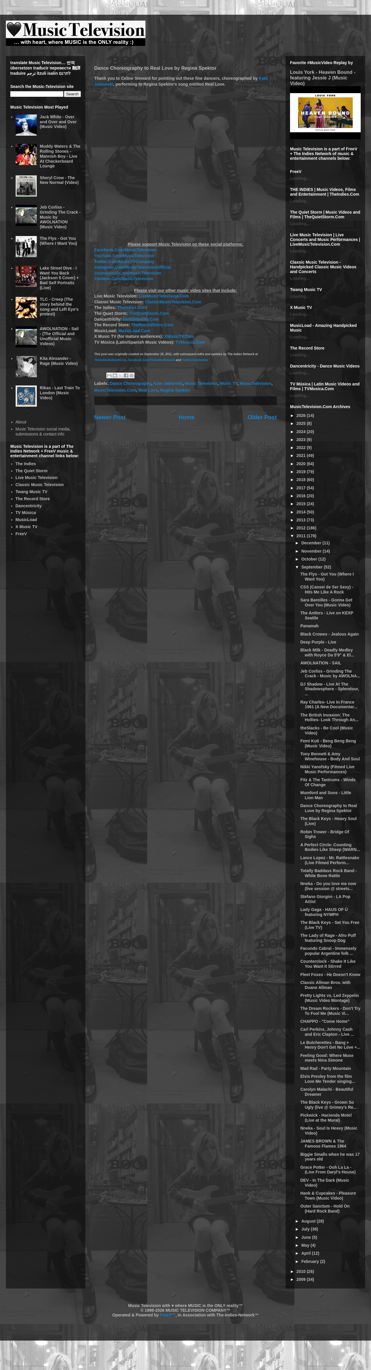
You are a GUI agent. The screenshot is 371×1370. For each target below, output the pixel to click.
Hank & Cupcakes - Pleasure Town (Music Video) (328, 1196)
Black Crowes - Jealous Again (329, 634)
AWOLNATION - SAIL (320, 663)
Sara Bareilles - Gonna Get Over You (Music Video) (326, 602)
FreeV (21, 533)
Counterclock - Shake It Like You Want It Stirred (328, 964)
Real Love (148, 390)
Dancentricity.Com (141, 319)
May (305, 1245)
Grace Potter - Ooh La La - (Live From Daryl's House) (328, 1170)
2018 (302, 479)
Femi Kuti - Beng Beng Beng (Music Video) (328, 743)
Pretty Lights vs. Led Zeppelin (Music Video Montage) (329, 998)
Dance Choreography (130, 383)
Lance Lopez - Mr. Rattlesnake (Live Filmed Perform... (329, 860)
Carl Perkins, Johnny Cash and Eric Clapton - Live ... (327, 1032)
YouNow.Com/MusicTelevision (123, 278)
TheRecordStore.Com (152, 324)
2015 (302, 503)
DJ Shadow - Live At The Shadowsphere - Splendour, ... (329, 689)
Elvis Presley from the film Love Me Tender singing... (327, 1079)
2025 (302, 423)
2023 (302, 439)
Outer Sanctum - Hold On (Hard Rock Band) (325, 1208)
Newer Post (110, 417)
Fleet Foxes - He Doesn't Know (330, 974)
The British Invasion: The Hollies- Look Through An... (329, 717)
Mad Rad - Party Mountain (325, 1068)
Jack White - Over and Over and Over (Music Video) (58, 121)
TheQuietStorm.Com (149, 313)
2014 (302, 512)
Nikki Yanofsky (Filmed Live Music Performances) (327, 769)
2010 (302, 1271)
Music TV (229, 383)
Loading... (299, 178)
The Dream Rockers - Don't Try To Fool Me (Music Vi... (330, 1011)
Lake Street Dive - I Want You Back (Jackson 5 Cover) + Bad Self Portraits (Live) (59, 278)
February (310, 1261)
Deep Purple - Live (318, 642)
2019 (302, 471)
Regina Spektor (175, 390)
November (311, 551)
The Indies (26, 463)
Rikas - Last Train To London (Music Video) (60, 392)
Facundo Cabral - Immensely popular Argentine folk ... (328, 951)
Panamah (309, 626)
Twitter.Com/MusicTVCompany (124, 261)
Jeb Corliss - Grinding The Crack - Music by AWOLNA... (330, 674)
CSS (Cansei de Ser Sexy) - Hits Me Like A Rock (326, 589)
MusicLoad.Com (134, 330)
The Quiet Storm (32, 470)
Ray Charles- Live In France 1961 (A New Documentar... (328, 704)
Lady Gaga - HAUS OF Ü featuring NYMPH (324, 912)
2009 (302, 1279)
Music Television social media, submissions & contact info (43, 431)
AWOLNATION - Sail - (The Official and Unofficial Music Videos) (59, 336)
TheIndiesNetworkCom (110, 360)
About (21, 422)
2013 (302, 520)
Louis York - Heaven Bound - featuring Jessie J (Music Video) (322, 77)
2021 (302, 455)
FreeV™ (167, 1315)
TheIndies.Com (132, 307)
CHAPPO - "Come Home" (325, 1021)
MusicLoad (26, 519)
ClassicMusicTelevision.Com (173, 302)
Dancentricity (29, 505)
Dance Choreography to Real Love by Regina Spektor (328, 808)
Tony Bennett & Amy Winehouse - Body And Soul (330, 756)
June (306, 1237)
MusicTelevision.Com (115, 390)
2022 (302, 447)
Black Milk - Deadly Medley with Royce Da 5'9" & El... (327, 652)
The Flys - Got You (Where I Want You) (58, 241)
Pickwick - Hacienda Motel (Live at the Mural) (326, 1118)
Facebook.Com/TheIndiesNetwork (151, 360)
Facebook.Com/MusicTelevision (125, 249)
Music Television (201, 383)
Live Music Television (37, 477)
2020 (302, 463)
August (309, 1221)
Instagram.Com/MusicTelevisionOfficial (132, 267)
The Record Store (33, 498)
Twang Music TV (32, 491)
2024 (302, 431)
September (312, 567)
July (306, 1229)
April (306, 1253)
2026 (302, 415)
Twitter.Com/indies (195, 360)
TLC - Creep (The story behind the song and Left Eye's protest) (59, 306)
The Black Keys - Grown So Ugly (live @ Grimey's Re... (328, 1105)
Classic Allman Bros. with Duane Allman (325, 985)
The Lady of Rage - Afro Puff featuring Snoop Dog (328, 938)
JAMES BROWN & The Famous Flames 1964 (323, 1143)
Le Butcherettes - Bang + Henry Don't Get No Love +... (330, 1045)
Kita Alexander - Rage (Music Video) (59, 361)
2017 (302, 488)
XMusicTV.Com (179, 336)
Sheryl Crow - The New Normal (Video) (59, 180)
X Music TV (27, 526)
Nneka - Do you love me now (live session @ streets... (328, 886)
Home (187, 417)
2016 (302, 495)
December (311, 543)
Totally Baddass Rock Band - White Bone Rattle (328, 873)
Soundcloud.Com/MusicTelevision (127, 273)
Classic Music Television (40, 484)
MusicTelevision (255, 383)
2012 (302, 528)
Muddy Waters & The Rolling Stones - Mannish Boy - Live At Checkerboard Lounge (60, 156)
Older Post (262, 417)
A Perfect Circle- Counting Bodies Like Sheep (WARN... (330, 847)
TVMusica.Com (190, 342)
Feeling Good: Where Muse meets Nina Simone (326, 1058)
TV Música (26, 512)
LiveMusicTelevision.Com (164, 296)
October (309, 559)
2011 (302, 535)
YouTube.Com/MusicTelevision (124, 255)
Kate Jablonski (168, 383)
